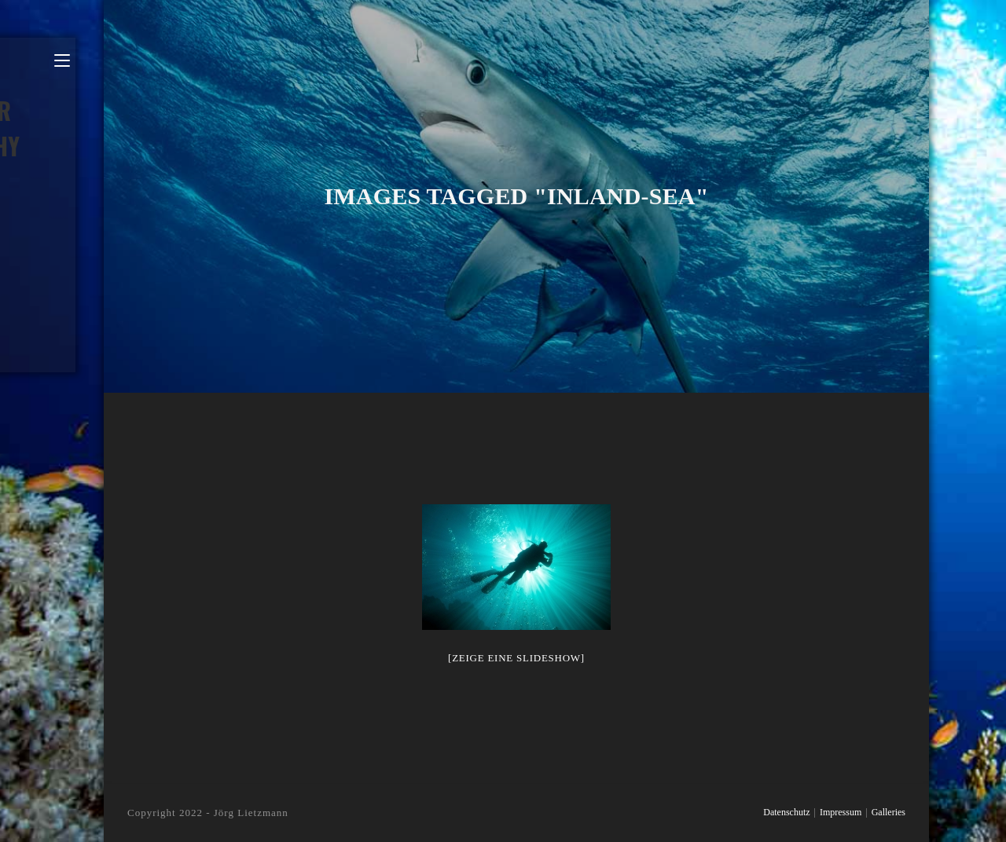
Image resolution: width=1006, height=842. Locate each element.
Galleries (888, 812)
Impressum (840, 812)
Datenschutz (786, 812)
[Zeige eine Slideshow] (516, 658)
